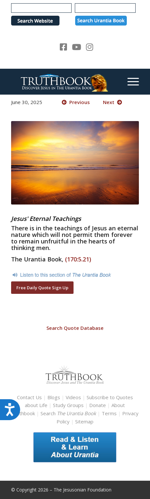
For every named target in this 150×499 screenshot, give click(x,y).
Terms (109, 413)
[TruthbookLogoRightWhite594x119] (62, 81)
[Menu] (130, 81)
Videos (73, 397)
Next (112, 102)
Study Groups (69, 405)
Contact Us (29, 397)
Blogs (53, 397)
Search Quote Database (75, 328)
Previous (76, 102)
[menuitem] (130, 81)
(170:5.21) (78, 259)
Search (69, 413)
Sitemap (84, 421)
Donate (97, 405)
